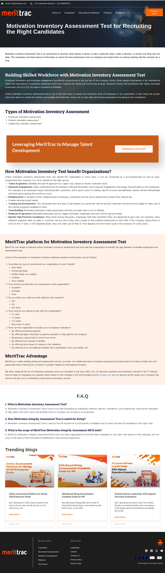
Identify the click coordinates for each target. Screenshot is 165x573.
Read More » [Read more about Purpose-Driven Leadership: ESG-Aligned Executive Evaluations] (120, 517)
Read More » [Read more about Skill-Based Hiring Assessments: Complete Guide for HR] (67, 514)
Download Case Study (134, 149)
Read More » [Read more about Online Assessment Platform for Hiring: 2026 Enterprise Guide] (14, 514)
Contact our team (107, 375)
